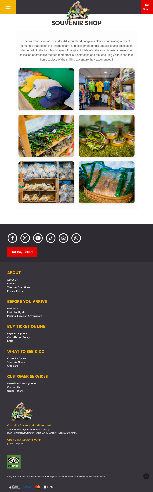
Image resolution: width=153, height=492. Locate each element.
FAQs (10, 340)
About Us (12, 279)
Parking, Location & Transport (24, 315)
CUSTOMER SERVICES (27, 376)
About (14, 272)
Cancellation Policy (18, 337)
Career (11, 283)
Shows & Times (16, 362)
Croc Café (12, 365)
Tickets (146, 7)
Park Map (12, 308)
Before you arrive (27, 301)
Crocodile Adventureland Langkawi (40, 476)
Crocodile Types (16, 358)
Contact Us (13, 386)
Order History (15, 390)
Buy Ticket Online (26, 326)
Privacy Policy (15, 291)
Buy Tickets (22, 252)
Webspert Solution (97, 476)
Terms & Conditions (18, 287)
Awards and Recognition (21, 383)
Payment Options (17, 333)
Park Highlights (16, 312)
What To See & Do (25, 351)
